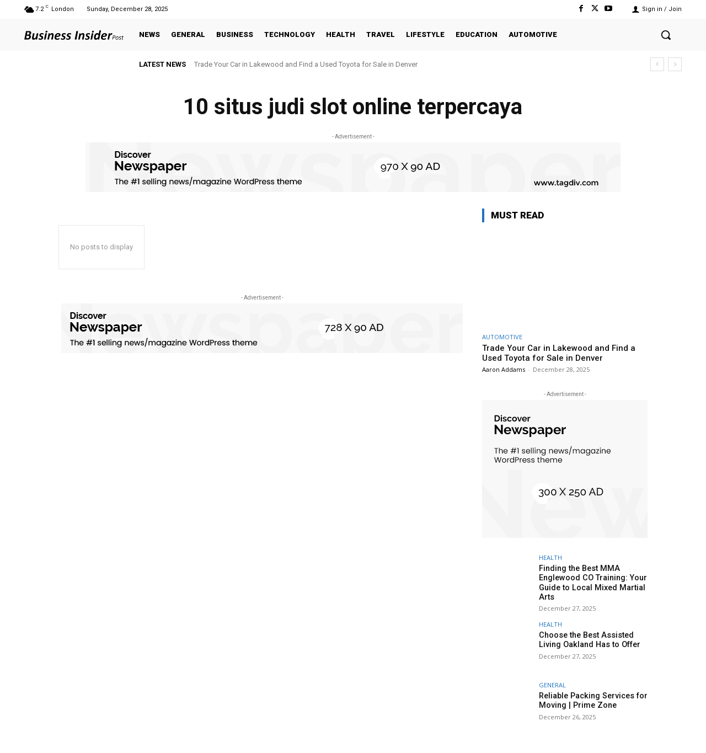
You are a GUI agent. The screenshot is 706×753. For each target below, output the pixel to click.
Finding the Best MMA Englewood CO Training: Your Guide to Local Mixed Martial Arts (592, 582)
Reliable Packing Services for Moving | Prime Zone (592, 699)
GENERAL (552, 684)
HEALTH (550, 557)
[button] (666, 35)
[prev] (657, 64)
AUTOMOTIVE (502, 337)
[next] (675, 64)
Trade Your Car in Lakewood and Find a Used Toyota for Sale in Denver (306, 64)
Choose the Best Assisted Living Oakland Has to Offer (588, 638)
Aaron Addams (503, 369)
